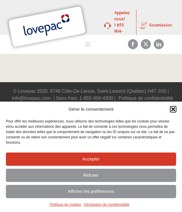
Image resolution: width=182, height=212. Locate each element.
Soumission (160, 25)
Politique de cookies (65, 205)
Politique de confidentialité (145, 98)
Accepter (91, 158)
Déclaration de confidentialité (106, 205)
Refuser (91, 175)
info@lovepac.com (31, 98)
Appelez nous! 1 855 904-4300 (122, 25)
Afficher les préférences (91, 191)
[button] (173, 109)
